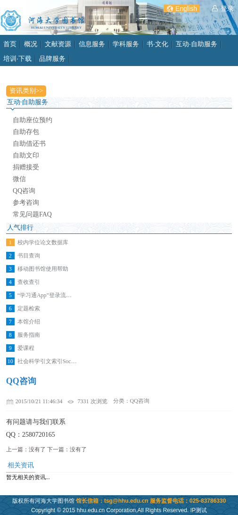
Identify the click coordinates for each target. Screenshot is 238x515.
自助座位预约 (32, 120)
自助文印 (26, 155)
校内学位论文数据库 (42, 242)
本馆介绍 (28, 321)
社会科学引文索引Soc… (47, 361)
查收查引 (28, 282)
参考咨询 (26, 202)
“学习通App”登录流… (44, 295)
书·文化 (157, 44)
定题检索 (28, 308)
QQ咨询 (24, 190)
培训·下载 (17, 58)
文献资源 (58, 44)
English (186, 8)
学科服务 (126, 44)
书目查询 (28, 255)
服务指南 (28, 335)
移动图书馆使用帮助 (42, 269)
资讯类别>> (26, 90)
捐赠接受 (26, 167)
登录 (227, 8)
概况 (30, 44)
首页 (9, 44)
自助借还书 (29, 143)
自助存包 (26, 131)
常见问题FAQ (32, 214)
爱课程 (25, 348)
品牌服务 (52, 58)
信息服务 (92, 44)
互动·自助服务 (196, 44)
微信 (19, 179)
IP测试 (198, 510)
